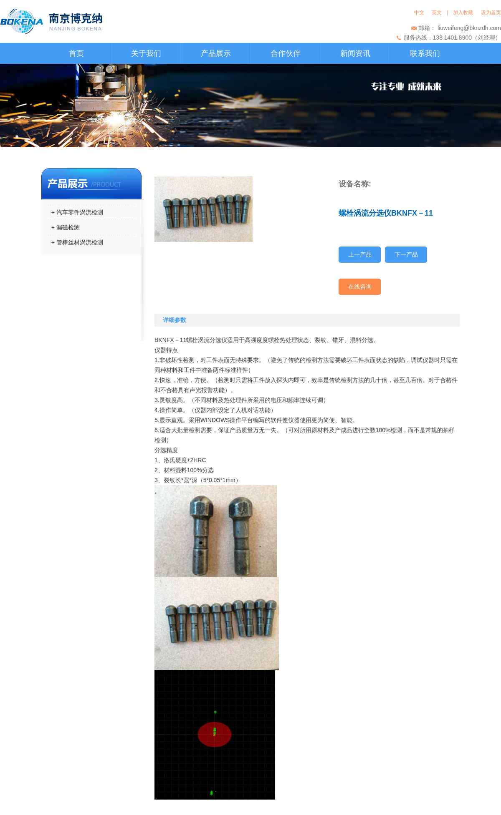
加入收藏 (464, 12)
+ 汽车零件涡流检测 (75, 212)
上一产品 (360, 254)
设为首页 (491, 12)
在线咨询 (360, 286)
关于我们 (146, 53)
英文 (437, 12)
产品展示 (216, 53)
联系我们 (425, 53)
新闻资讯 (355, 53)
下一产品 (406, 254)
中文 (420, 12)
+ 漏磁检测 (64, 227)
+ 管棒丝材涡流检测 (75, 242)
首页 (76, 53)
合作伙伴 (286, 53)
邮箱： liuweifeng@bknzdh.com (459, 28)
